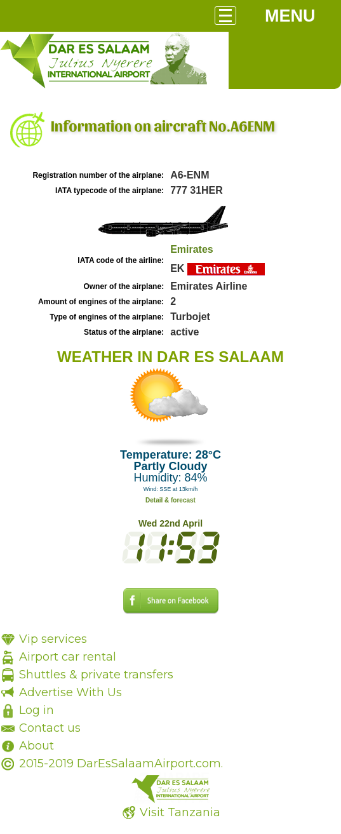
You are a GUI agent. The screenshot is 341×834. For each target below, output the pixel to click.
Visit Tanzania (180, 812)
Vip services (53, 639)
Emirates (191, 249)
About (36, 746)
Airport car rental (67, 657)
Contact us (50, 728)
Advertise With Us (70, 692)
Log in (36, 710)
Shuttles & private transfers (96, 675)
